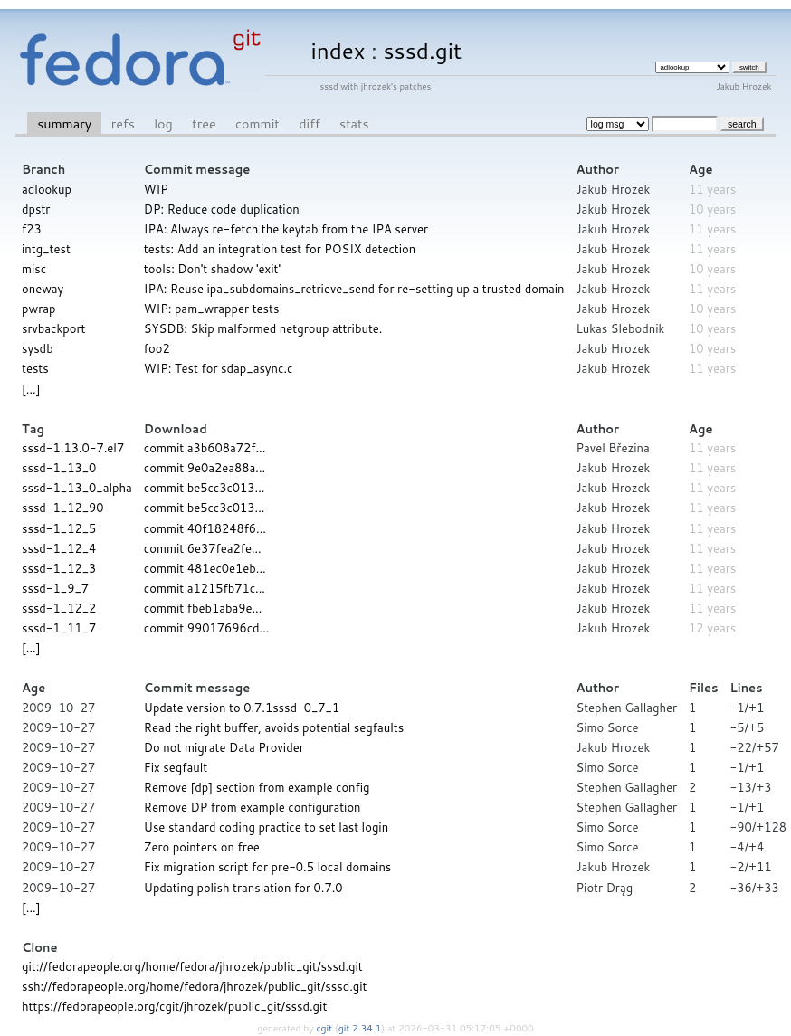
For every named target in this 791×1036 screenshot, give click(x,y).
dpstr (36, 209)
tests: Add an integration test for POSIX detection (279, 249)
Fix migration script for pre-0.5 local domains (267, 867)
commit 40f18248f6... (205, 528)
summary (64, 123)
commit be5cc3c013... (204, 488)
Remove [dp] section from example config (257, 787)
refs (123, 123)
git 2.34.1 (360, 1028)
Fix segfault (175, 767)
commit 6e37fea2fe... (203, 548)
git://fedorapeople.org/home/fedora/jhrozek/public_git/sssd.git (192, 966)
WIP (156, 189)
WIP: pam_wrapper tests (212, 308)
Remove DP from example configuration (252, 807)
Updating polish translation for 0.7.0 (243, 887)
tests (35, 368)
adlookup (46, 189)
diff (309, 123)
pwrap (39, 308)
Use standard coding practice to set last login (266, 827)
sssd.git (423, 50)
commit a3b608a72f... (205, 448)
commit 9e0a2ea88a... (204, 468)
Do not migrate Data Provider (224, 747)
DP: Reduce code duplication (222, 209)
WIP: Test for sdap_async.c (218, 368)
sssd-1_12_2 (59, 608)
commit (257, 123)
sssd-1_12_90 (63, 507)
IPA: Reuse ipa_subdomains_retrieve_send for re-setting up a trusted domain (354, 288)
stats (353, 123)
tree (203, 123)
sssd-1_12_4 (59, 548)
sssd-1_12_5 (59, 528)
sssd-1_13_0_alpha (77, 488)
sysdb (37, 348)
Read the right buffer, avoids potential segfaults (274, 727)
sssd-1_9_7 (55, 588)
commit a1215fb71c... (204, 588)
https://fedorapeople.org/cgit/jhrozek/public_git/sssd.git (174, 1006)
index (337, 50)
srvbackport (53, 328)
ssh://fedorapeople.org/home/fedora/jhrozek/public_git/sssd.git (194, 986)
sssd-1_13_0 (59, 468)
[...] (31, 389)
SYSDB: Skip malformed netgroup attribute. (263, 328)
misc (34, 269)
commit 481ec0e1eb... (205, 568)
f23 (32, 229)
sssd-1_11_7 (59, 628)
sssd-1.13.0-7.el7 (73, 448)
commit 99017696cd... (207, 628)
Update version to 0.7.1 (208, 707)
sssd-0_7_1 (305, 707)
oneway (42, 288)
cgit (326, 1028)
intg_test (46, 249)
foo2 (157, 348)
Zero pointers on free (202, 847)
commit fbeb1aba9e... (203, 608)
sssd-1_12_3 (59, 568)
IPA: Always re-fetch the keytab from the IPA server (286, 229)
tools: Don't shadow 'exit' (212, 269)
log (163, 123)
